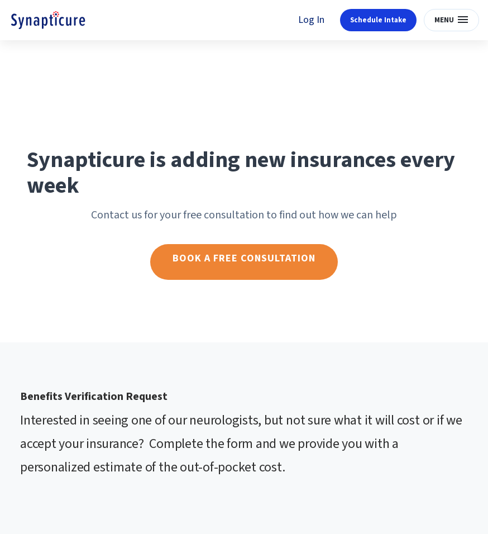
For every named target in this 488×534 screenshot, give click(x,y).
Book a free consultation (244, 258)
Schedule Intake (378, 20)
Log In (311, 20)
